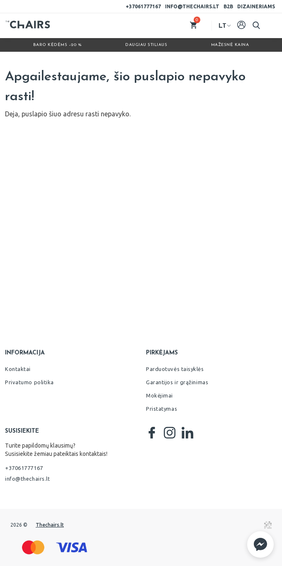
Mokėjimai (159, 395)
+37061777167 (143, 6)
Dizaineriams (256, 6)
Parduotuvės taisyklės (175, 369)
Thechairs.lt (50, 524)
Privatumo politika (29, 382)
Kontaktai (18, 369)
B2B (228, 6)
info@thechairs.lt (192, 6)
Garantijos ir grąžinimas (177, 382)
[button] (260, 544)
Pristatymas (161, 409)
